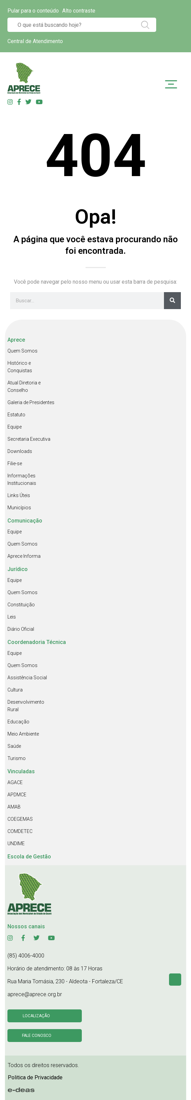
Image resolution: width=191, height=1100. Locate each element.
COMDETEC (19, 831)
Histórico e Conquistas (19, 366)
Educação (18, 721)
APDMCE (16, 794)
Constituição (21, 604)
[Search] (172, 300)
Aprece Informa (24, 556)
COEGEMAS (20, 819)
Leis (11, 617)
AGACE (15, 782)
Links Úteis (18, 495)
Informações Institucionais (21, 479)
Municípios (19, 507)
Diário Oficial (20, 629)
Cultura (15, 690)
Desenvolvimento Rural (25, 705)
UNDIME (16, 843)
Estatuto (16, 414)
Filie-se (14, 463)
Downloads (19, 451)
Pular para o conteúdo (33, 10)
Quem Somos (22, 351)
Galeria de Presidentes (30, 402)
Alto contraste (78, 10)
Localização (36, 1015)
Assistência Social (27, 677)
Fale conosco (36, 1035)
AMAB (14, 807)
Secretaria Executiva (28, 439)
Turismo (16, 758)
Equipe (14, 427)
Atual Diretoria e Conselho (24, 386)
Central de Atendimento (35, 41)
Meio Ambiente (23, 734)
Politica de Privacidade (35, 1077)
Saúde (14, 746)
